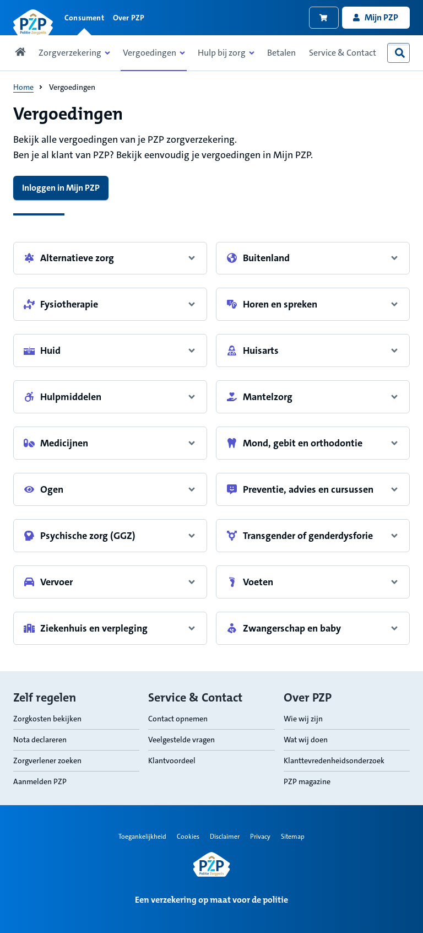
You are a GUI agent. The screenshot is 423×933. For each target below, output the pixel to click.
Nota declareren (40, 740)
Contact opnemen (178, 719)
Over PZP (129, 18)
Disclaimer (225, 836)
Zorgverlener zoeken (47, 760)
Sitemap (293, 836)
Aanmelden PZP (40, 781)
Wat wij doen (306, 740)
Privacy (260, 836)
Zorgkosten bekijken (47, 719)
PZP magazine (307, 781)
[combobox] (400, 53)
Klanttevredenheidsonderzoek (334, 760)
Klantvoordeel (172, 760)
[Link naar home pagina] (33, 22)
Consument (84, 18)
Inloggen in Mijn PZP (61, 187)
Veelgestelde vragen (181, 740)
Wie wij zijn (303, 719)
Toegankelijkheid (142, 836)
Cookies (188, 836)
